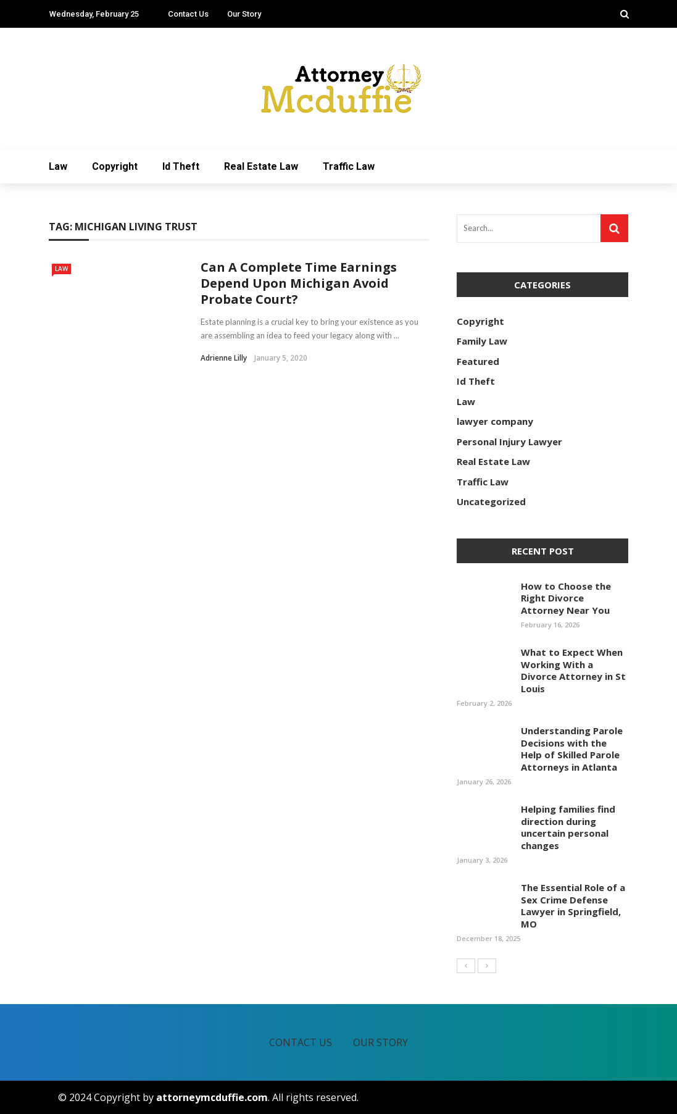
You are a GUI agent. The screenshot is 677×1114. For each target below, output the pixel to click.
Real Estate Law (261, 166)
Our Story (244, 14)
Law (58, 166)
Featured (478, 361)
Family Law (482, 341)
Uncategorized (491, 501)
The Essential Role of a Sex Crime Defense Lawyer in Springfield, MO (573, 905)
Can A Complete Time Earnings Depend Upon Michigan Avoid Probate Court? (299, 283)
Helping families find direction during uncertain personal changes (568, 827)
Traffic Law (349, 166)
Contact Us (188, 14)
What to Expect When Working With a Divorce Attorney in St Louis (573, 670)
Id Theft (180, 166)
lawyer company (495, 421)
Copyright (115, 166)
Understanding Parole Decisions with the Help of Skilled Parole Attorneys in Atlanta (572, 748)
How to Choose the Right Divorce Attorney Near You (566, 598)
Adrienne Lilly (224, 358)
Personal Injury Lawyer (509, 441)
